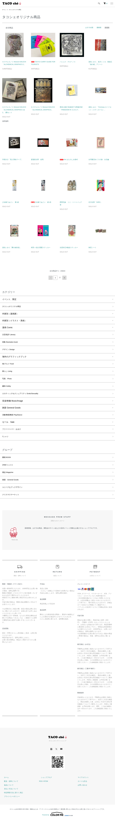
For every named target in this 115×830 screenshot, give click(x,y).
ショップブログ (44, 788)
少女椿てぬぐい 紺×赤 (41, 202)
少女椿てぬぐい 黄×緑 (10, 202)
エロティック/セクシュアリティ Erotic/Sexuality (24, 398)
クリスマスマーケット (12, 505)
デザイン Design (9, 351)
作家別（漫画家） (10, 314)
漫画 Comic (7, 327)
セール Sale (8, 428)
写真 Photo (8, 382)
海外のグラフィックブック (14, 358)
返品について (7, 795)
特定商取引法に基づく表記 (11, 803)
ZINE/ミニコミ (8, 473)
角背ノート (92, 247)
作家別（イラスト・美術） (14, 320)
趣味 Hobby (7, 390)
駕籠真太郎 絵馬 (37, 159)
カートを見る (80, 792)
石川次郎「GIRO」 (95, 202)
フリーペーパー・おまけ (13, 435)
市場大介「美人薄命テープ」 (12, 159)
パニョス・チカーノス (67, 62)
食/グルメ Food (9, 366)
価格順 (99, 27)
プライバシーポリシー (10, 807)
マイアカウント (81, 788)
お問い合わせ (80, 795)
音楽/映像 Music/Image (12, 406)
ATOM (46, 792)
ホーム (4, 9)
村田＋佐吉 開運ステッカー (40, 247)
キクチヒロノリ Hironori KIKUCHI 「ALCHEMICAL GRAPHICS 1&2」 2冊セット (14, 109)
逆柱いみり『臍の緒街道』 (11, 247)
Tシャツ (6, 443)
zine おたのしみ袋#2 (69, 159)
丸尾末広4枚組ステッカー (69, 247)
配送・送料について (9, 792)
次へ (64, 277)
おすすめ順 (89, 27)
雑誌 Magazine (9, 481)
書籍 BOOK (7, 464)
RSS (40, 792)
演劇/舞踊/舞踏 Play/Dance (14, 420)
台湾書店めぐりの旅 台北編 (98, 159)
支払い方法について (9, 799)
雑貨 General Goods (11, 413)
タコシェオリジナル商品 (16, 9)
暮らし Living (8, 374)
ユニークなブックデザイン (14, 497)
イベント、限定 (9, 299)
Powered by (57, 825)
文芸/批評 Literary (10, 335)
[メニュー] (111, 3)
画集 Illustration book (11, 343)
